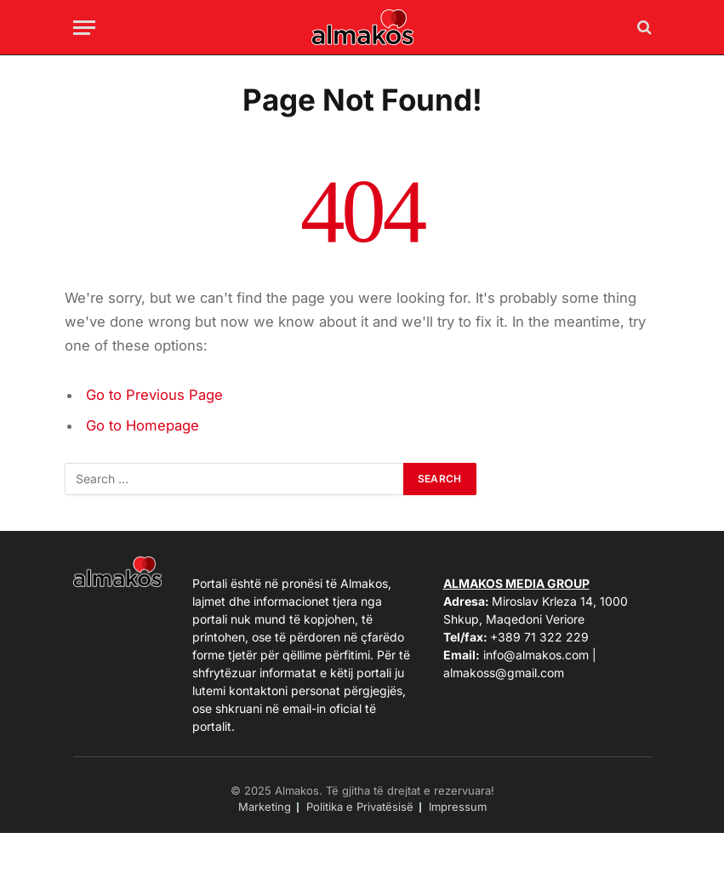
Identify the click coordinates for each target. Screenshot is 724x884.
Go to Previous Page (154, 394)
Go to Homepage (142, 425)
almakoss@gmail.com (503, 672)
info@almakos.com (536, 654)
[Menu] (84, 28)
